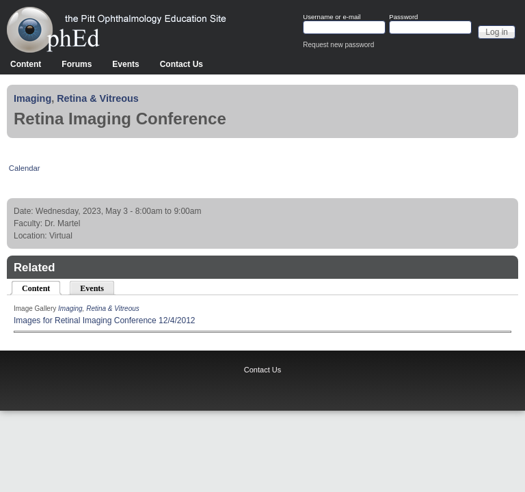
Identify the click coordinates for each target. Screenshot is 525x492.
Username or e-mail (331, 17)
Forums (77, 64)
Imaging (32, 98)
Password (403, 17)
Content (25, 64)
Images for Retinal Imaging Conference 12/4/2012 (105, 320)
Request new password (338, 45)
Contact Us (181, 64)
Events (125, 64)
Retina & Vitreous (98, 98)
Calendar (24, 168)
